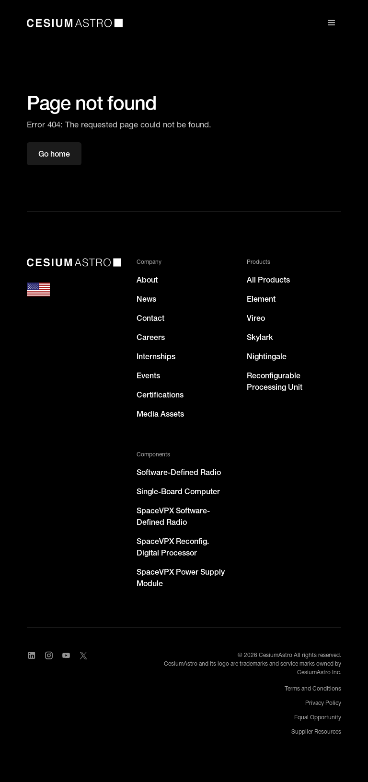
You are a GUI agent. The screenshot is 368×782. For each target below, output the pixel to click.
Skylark (260, 337)
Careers (151, 337)
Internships (156, 356)
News (146, 299)
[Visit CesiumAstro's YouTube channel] (66, 655)
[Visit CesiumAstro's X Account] (83, 655)
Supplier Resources (316, 731)
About (147, 279)
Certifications (160, 394)
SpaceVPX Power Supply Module (181, 577)
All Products (268, 279)
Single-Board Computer (178, 491)
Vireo (256, 318)
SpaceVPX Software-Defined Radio (173, 516)
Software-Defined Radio (179, 472)
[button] (331, 23)
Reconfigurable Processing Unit (274, 381)
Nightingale (267, 356)
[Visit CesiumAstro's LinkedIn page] (31, 655)
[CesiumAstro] (74, 262)
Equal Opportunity (317, 717)
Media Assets (160, 414)
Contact (150, 318)
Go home (54, 154)
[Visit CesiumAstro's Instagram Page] (49, 655)
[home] (75, 22)
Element (261, 299)
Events (148, 375)
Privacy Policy (323, 702)
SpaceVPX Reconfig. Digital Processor (173, 546)
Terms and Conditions (313, 688)
